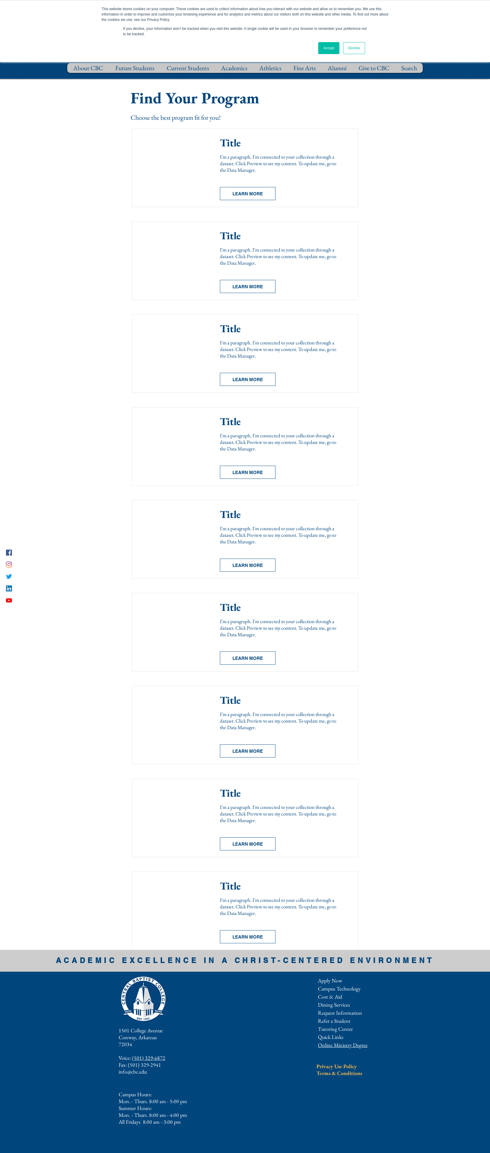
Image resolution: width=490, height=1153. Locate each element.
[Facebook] (9, 553)
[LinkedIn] (9, 588)
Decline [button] (354, 48)
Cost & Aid (330, 996)
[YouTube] (9, 600)
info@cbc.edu (133, 1071)
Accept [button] (328, 48)
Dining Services (334, 1004)
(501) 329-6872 (148, 1057)
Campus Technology (339, 988)
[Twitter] (9, 576)
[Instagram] (9, 565)
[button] (247, 193)
